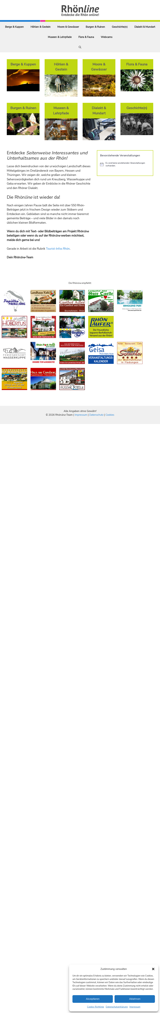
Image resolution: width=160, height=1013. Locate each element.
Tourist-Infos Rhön (58, 249)
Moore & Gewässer (68, 27)
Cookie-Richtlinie (95, 1006)
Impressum (134, 1006)
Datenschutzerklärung (117, 1006)
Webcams (106, 37)
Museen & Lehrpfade (60, 37)
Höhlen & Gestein (41, 27)
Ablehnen (134, 999)
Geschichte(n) (120, 27)
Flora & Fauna (86, 37)
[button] (153, 969)
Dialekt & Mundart (144, 27)
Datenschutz (96, 415)
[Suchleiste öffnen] (80, 47)
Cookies (110, 415)
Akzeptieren (93, 999)
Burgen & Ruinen (95, 27)
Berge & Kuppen (14, 27)
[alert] (125, 164)
